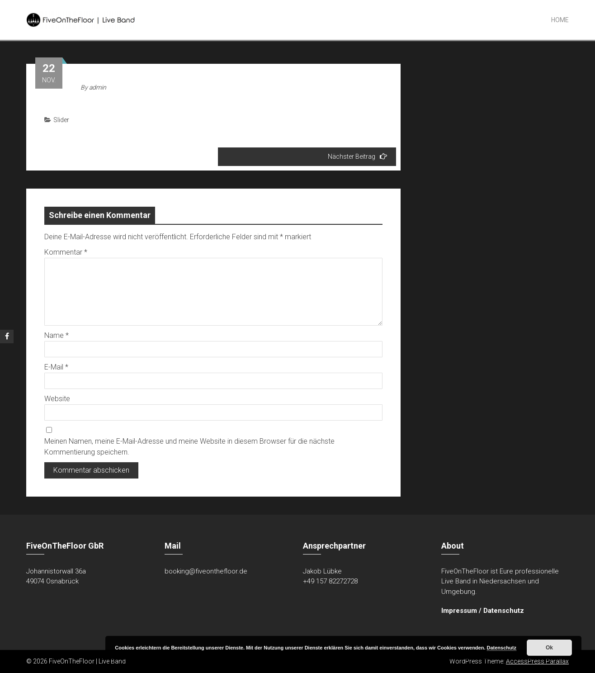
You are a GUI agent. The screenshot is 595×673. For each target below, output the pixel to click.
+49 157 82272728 (330, 581)
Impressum (459, 611)
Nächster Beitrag (357, 156)
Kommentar (65, 252)
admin (97, 87)
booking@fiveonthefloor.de (206, 571)
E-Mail (56, 367)
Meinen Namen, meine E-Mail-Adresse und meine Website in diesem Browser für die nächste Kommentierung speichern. (189, 446)
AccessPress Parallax (537, 661)
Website (57, 398)
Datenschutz (503, 611)
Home (560, 20)
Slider (61, 119)
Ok (549, 648)
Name (56, 335)
